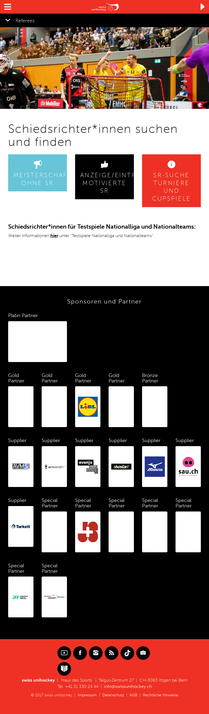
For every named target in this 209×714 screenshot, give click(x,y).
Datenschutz (113, 695)
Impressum (87, 695)
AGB (133, 695)
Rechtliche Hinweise (160, 695)
